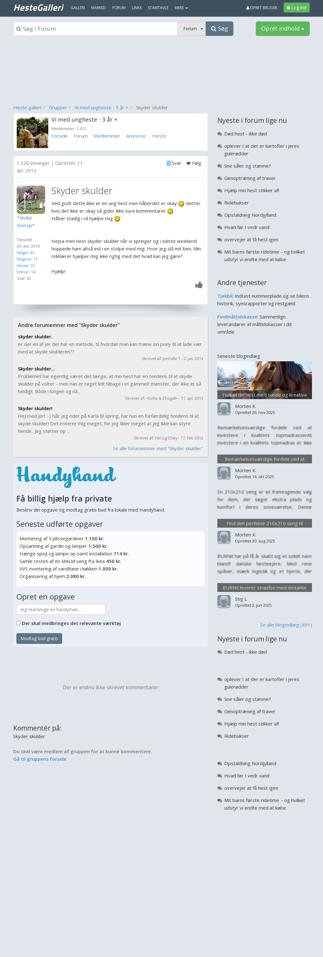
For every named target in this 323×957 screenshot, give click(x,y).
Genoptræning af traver (250, 178)
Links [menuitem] (137, 7)
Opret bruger (261, 7)
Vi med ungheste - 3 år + (101, 107)
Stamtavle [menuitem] (158, 7)
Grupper (58, 107)
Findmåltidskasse (237, 316)
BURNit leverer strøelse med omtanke (265, 587)
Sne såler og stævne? (247, 166)
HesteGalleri (38, 7)
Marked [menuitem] (98, 7)
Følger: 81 (26, 252)
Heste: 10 (25, 265)
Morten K (245, 406)
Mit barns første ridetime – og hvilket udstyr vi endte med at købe (264, 255)
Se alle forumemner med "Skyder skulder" (158, 448)
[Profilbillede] (32, 200)
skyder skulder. (35, 336)
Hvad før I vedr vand (246, 227)
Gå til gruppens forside (40, 759)
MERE (181, 7)
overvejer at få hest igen (251, 239)
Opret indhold (282, 28)
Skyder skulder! (35, 408)
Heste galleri (27, 107)
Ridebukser (236, 202)
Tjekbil (224, 296)
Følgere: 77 (27, 259)
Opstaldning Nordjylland (250, 215)
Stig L (241, 599)
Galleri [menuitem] (78, 7)
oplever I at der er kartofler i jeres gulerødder (261, 150)
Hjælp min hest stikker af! (251, 190)
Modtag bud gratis (39, 638)
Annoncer (136, 136)
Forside (59, 136)
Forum (81, 136)
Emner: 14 (26, 272)
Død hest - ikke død (245, 133)
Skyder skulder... (36, 368)
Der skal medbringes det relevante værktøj (71, 623)
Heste (159, 136)
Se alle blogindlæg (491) (286, 625)
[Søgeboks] (95, 28)
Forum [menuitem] (119, 7)
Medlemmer (107, 136)
